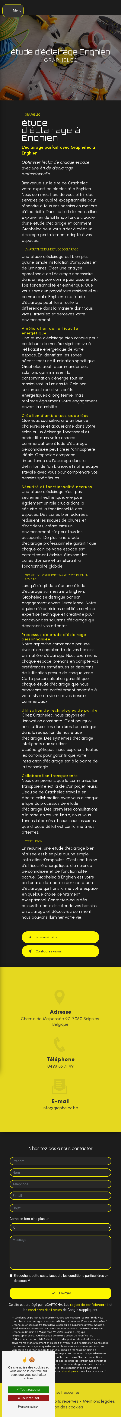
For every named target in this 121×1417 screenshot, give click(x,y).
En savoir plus (41, 937)
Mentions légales (99, 1401)
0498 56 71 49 (60, 1066)
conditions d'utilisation (45, 1309)
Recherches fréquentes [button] (61, 1392)
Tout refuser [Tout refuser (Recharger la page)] (28, 1398)
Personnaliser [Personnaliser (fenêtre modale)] (28, 1406)
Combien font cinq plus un (29, 1218)
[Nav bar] (13, 10)
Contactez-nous (44, 951)
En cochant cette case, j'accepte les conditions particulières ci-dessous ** (61, 1277)
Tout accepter (28, 1389)
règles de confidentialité (89, 1304)
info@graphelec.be (60, 1107)
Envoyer (65, 1292)
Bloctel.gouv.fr (70, 1370)
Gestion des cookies (63, 1407)
